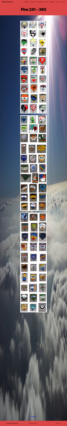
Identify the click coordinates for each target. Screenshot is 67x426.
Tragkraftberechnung (41, 1)
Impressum (63, 1)
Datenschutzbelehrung (24, 423)
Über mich (58, 1)
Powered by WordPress (33, 423)
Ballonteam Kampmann (7, 1)
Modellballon (26, 1)
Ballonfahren (33, 1)
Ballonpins (52, 1)
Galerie (47, 1)
